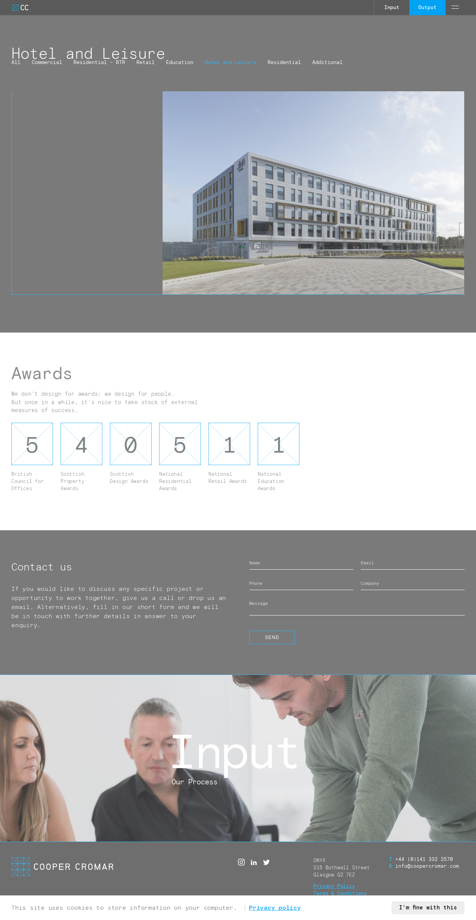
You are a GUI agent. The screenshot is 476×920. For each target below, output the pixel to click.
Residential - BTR (99, 62)
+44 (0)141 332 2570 (421, 859)
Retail (145, 62)
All (15, 62)
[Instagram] (241, 862)
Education (179, 62)
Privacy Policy (334, 886)
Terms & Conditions (340, 893)
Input (391, 7)
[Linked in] (254, 862)
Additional (327, 62)
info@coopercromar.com (424, 866)
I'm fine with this (428, 908)
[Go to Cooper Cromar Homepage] (20, 7)
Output (427, 7)
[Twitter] (266, 862)
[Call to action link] (238, 758)
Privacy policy (275, 908)
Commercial (47, 62)
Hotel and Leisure (230, 62)
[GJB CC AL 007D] (313, 192)
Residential (284, 62)
